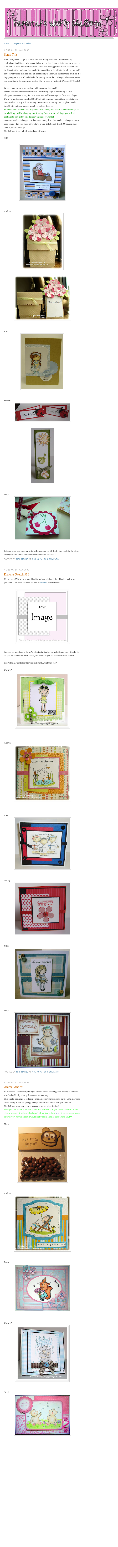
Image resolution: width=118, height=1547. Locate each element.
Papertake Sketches (22, 43)
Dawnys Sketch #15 (16, 574)
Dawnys (43, 582)
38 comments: (52, 1072)
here (57, 1113)
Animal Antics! (13, 1087)
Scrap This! (11, 54)
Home (6, 43)
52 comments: (52, 559)
